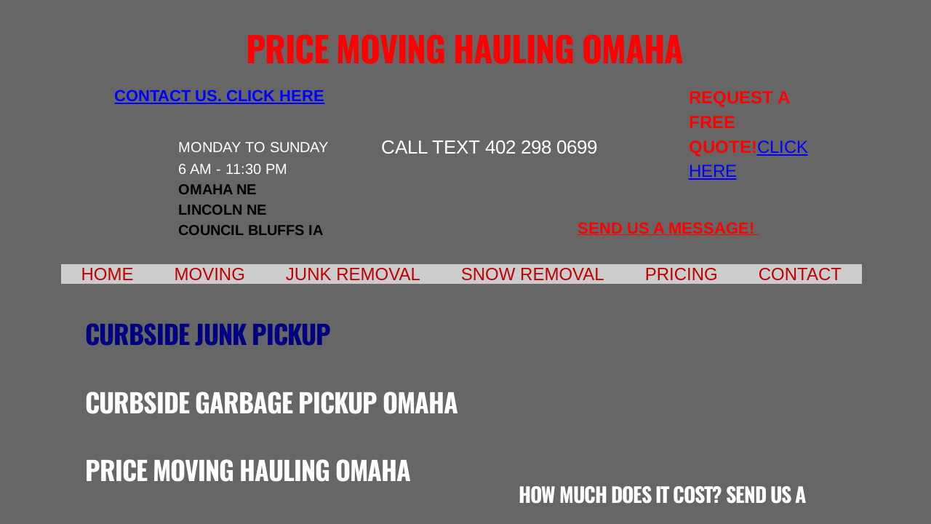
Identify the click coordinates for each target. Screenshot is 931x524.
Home (107, 274)
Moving (210, 274)
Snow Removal (532, 274)
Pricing (681, 274)
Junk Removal (353, 274)
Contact (800, 274)
